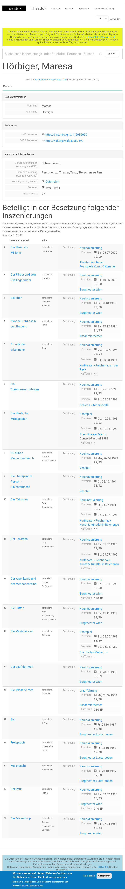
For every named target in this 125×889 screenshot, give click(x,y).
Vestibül (85, 468)
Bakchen (16, 297)
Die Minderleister (22, 631)
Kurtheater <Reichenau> (95, 520)
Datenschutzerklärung (104, 8)
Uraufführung (88, 690)
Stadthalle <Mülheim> (94, 652)
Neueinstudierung (91, 500)
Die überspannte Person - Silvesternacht (21, 481)
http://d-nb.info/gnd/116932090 (66, 134)
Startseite (55, 8)
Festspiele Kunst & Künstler (98, 266)
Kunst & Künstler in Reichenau (99, 524)
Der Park (16, 789)
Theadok (38, 8)
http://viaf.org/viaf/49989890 (64, 140)
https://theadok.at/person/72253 (51, 79)
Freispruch (18, 742)
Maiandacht (18, 765)
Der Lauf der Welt (22, 666)
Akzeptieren (104, 877)
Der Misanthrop (21, 818)
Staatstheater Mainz (93, 434)
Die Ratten (17, 608)
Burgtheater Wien (91, 289)
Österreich (52, 181)
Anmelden (115, 19)
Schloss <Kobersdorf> (94, 405)
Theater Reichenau (92, 262)
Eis (13, 719)
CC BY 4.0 (103, 867)
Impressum (83, 8)
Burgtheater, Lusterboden (96, 734)
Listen (69, 8)
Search (112, 54)
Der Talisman (19, 499)
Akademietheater (91, 336)
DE (100, 18)
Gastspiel (86, 414)
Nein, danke (89, 877)
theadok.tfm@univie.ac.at (101, 37)
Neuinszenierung (91, 248)
